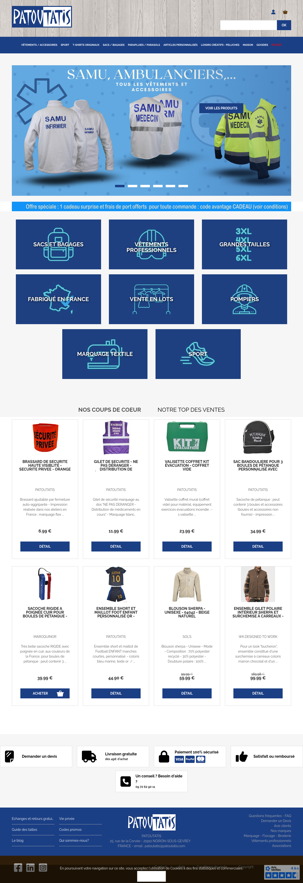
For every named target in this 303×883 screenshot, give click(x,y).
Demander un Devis (276, 821)
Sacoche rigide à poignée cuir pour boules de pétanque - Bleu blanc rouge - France (45, 616)
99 (187, 674)
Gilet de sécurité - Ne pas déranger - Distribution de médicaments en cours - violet (116, 469)
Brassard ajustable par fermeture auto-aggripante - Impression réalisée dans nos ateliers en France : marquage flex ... (45, 507)
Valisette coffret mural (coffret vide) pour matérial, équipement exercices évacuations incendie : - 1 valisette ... (187, 507)
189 (258, 674)
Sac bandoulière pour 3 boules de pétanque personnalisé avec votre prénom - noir (258, 467)
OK (151, 876)
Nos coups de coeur (109, 409)
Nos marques (281, 831)
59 (187, 677)
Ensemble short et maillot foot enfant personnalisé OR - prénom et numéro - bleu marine (116, 616)
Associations (281, 846)
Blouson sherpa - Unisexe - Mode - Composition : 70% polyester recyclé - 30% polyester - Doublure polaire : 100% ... (187, 654)
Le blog (17, 840)
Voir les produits (221, 108)
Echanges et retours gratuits (33, 819)
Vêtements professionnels (271, 841)
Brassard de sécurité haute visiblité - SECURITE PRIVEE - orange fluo (45, 467)
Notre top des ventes (191, 409)
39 (45, 677)
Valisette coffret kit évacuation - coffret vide (187, 465)
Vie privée (67, 819)
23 (187, 530)
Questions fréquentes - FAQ (270, 816)
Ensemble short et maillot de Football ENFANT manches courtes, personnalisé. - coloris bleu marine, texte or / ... (116, 654)
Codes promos (70, 830)
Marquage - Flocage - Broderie (267, 836)
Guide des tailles (24, 830)
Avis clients (282, 826)
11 (116, 530)
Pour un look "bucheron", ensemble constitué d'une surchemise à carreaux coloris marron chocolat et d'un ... (258, 654)
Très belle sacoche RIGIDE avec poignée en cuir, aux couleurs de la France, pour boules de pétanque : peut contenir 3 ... (45, 654)
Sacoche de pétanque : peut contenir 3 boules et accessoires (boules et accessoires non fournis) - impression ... (258, 507)
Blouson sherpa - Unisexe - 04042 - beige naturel (187, 612)
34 (258, 530)
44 (116, 677)
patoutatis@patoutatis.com (165, 846)
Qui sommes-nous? (74, 840)
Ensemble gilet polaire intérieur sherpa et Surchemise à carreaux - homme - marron (258, 614)
